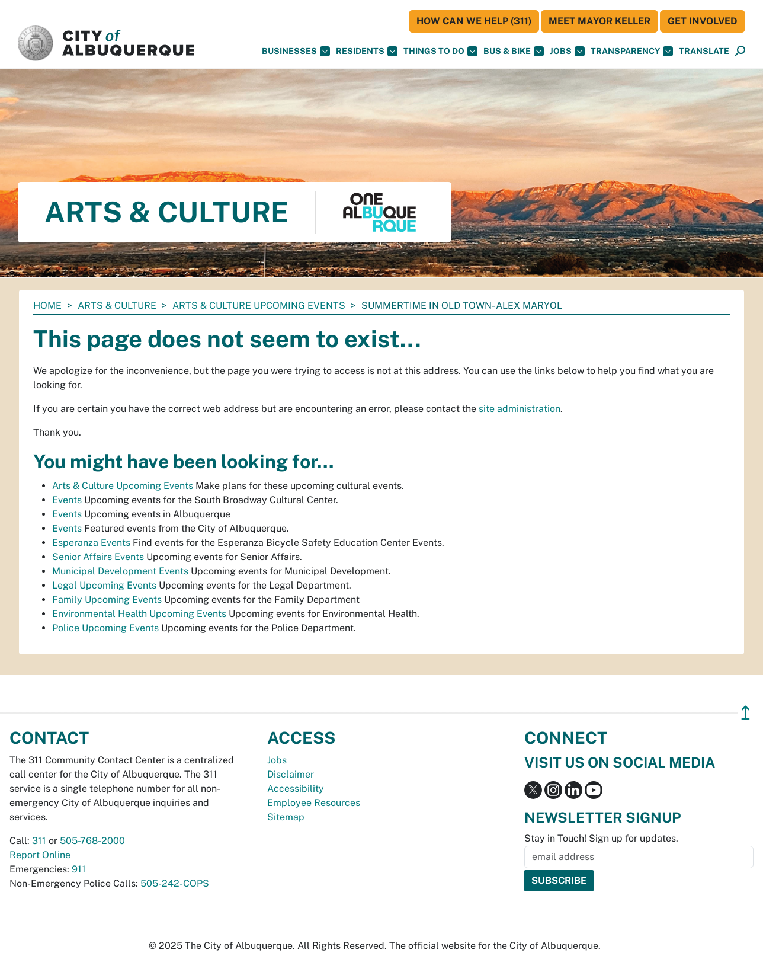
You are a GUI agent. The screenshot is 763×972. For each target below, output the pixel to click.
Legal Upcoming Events (104, 585)
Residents (366, 51)
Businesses (296, 51)
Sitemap (285, 817)
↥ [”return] (746, 713)
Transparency (632, 51)
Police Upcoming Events (105, 628)
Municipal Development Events (120, 571)
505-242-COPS (174, 883)
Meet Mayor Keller (599, 21)
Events (67, 500)
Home (47, 305)
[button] (704, 51)
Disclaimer (290, 774)
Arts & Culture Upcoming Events (258, 305)
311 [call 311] (39, 840)
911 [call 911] (79, 869)
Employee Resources (313, 802)
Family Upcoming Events (107, 599)
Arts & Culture (117, 305)
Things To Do (440, 51)
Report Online (39, 855)
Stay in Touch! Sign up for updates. (601, 838)
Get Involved (703, 21)
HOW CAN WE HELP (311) (473, 21)
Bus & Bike (513, 51)
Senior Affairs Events (98, 556)
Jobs (567, 51)
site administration (519, 408)
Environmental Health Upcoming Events (139, 613)
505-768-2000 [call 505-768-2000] (92, 840)
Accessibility (295, 788)
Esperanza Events (91, 542)
